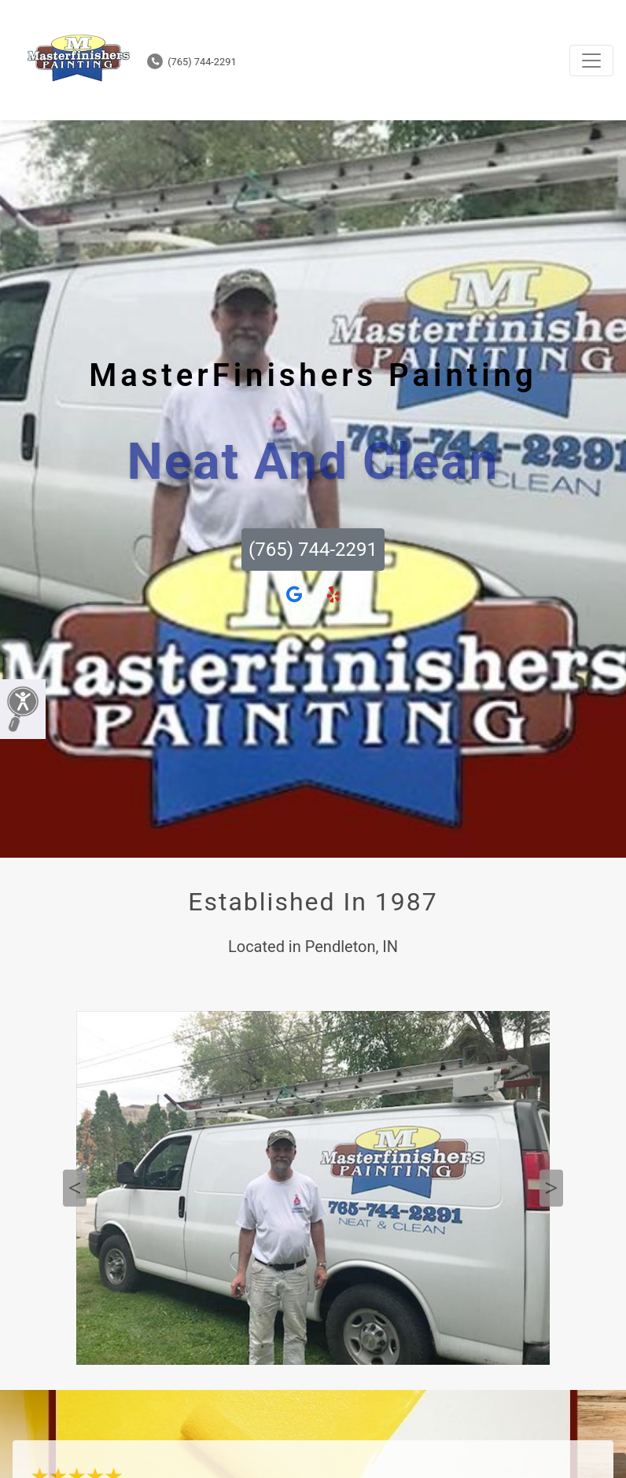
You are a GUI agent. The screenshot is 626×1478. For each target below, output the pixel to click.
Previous (75, 1188)
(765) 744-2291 (192, 62)
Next (551, 1188)
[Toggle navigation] (591, 60)
